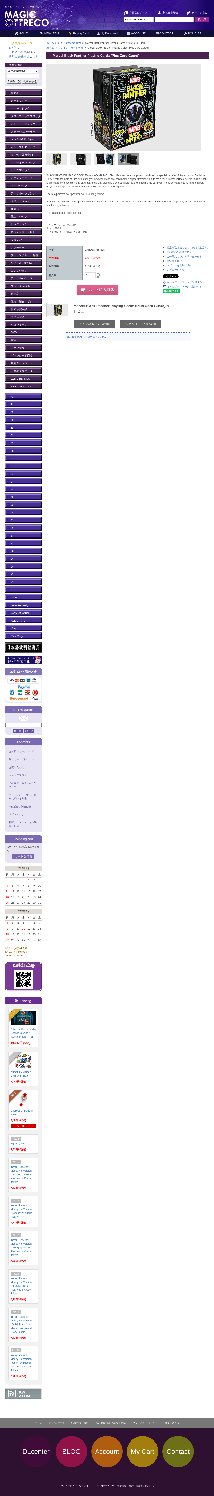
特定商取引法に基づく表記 (111, 1422)
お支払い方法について (21, 751)
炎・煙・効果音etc (22, 154)
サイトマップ (16, 814)
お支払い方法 (56, 1422)
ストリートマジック (23, 123)
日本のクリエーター (23, 371)
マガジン (16, 239)
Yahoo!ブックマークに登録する (184, 282)
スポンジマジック (22, 178)
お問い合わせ (16, 767)
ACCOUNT (136, 33)
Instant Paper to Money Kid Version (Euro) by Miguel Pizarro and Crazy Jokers (21, 1286)
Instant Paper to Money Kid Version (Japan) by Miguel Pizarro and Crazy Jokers (21, 1363)
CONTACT (164, 33)
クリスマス (17, 317)
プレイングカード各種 (71, 47)
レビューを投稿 (175, 269)
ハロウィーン (19, 324)
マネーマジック (20, 108)
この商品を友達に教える (180, 251)
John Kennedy (19, 605)
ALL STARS (18, 620)
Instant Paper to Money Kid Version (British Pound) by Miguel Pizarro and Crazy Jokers (21, 1324)
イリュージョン (20, 201)
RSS (22, 1392)
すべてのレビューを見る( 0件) (140, 324)
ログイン (14, 47)
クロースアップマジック (26, 116)
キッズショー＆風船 (23, 232)
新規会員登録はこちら (23, 56)
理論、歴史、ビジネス (24, 301)
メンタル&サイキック (24, 139)
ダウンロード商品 (22, 355)
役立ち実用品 (19, 309)
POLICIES (192, 33)
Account (107, 1451)
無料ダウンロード (22, 363)
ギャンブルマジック (23, 147)
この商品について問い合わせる (184, 256)
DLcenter (36, 1451)
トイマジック (19, 185)
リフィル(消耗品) (21, 262)
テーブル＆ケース (22, 278)
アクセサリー (19, 347)
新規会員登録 (170, 12)
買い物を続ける (175, 260)
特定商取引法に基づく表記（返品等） (188, 247)
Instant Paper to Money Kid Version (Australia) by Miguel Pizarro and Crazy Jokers (22, 1175)
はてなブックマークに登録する (184, 286)
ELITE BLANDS (20, 378)
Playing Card (78, 33)
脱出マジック (19, 216)
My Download (107, 33)
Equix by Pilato (19, 1143)
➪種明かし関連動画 (20, 806)
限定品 (15, 293)
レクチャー (17, 247)
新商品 (15, 93)
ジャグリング (19, 224)
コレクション (19, 270)
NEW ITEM (49, 33)
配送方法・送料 (80, 1422)
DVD (14, 332)
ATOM (24, 1396)
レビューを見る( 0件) (179, 265)
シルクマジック (20, 170)
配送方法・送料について (23, 759)
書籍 (13, 340)
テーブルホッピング (23, 193)
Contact (178, 1451)
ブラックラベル (20, 286)
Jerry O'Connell (20, 613)
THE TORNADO (21, 386)
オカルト (16, 208)
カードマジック (20, 100)
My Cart (142, 1451)
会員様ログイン (138, 12)
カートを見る (199, 12)
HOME (21, 33)
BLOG (71, 1451)
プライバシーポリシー (145, 1422)
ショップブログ (18, 775)
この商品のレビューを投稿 (94, 324)
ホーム (50, 43)
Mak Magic (17, 636)
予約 (13, 628)
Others (15, 597)
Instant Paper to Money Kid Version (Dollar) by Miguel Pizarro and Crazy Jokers (21, 1248)
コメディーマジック (23, 162)
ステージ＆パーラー (23, 131)
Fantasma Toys (73, 43)
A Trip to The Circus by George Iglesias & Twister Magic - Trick (23, 1033)
